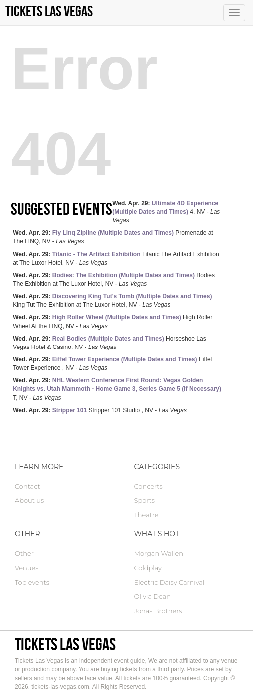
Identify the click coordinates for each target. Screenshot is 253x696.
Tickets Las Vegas (65, 644)
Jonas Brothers (158, 611)
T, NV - (117, 389)
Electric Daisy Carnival (169, 582)
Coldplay (148, 568)
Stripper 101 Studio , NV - (100, 410)
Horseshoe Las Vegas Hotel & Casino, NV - (109, 342)
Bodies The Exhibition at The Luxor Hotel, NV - (114, 279)
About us (29, 500)
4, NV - (166, 212)
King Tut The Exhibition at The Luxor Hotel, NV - (112, 300)
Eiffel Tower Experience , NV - (112, 363)
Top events (32, 582)
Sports (144, 500)
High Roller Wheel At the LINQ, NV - (112, 321)
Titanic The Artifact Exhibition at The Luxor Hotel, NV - (116, 258)
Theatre (146, 515)
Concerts (148, 486)
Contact (27, 486)
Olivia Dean (152, 596)
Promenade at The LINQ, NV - (113, 237)
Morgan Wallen (158, 553)
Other (24, 553)
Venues (26, 568)
